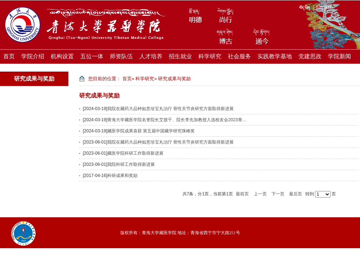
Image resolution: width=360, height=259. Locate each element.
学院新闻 (339, 56)
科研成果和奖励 (122, 175)
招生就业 (180, 56)
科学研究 (209, 56)
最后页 (295, 193)
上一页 (260, 193)
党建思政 (309, 56)
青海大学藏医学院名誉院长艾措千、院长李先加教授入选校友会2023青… (177, 119)
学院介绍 (32, 56)
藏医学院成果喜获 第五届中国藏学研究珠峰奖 (151, 130)
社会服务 (239, 56)
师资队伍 (121, 56)
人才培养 (150, 56)
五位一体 (91, 56)
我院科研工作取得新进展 (131, 164)
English (324, 7)
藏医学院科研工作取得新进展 (135, 153)
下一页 (277, 193)
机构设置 (62, 56)
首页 (9, 56)
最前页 (242, 193)
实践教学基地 (274, 56)
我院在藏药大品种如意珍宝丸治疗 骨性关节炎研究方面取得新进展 (170, 108)
